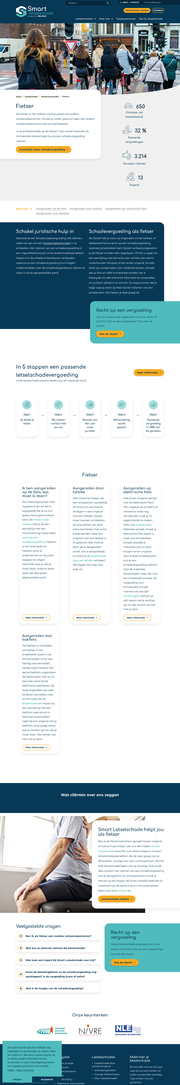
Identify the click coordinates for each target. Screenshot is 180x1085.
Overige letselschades (106, 1074)
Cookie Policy (64, 1079)
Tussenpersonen (126, 18)
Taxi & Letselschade (151, 18)
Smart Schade (64, 1063)
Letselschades (84, 18)
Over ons (104, 18)
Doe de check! (108, 333)
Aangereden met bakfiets (52, 213)
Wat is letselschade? (106, 1078)
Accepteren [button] (47, 1079)
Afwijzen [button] (17, 1079)
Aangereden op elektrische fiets (126, 208)
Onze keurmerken (90, 1015)
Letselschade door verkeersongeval (103, 1065)
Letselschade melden (137, 10)
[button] (28, 802)
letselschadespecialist (56, 243)
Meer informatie (147, 372)
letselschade (143, 524)
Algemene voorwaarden (70, 1083)
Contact (158, 10)
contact (122, 890)
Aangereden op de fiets (51, 208)
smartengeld (131, 595)
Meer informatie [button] (25, 1070)
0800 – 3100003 (129, 2)
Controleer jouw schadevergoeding (42, 149)
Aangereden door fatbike (86, 208)
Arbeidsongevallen (105, 1070)
